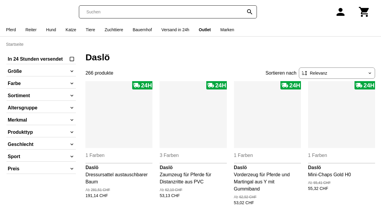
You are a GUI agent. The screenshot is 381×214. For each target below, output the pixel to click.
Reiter (30, 29)
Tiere (90, 29)
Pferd (11, 29)
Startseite (15, 44)
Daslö (92, 167)
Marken (227, 29)
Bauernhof (142, 29)
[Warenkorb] (364, 12)
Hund (51, 29)
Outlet (205, 29)
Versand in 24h (175, 29)
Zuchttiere (114, 29)
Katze (70, 29)
